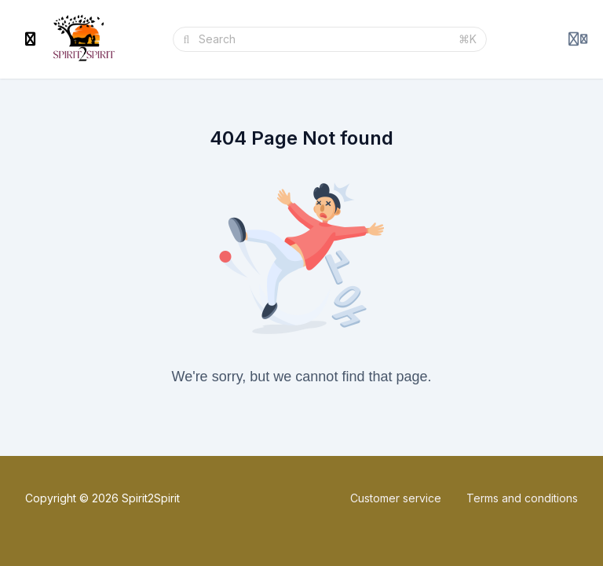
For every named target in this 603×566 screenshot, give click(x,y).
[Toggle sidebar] (31, 39)
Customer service (395, 498)
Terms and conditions (522, 498)
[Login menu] (577, 39)
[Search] (324, 39)
